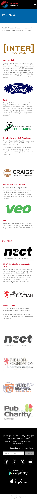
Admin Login (18, 498)
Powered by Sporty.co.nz (18, 496)
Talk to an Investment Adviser (22, 194)
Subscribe (29, 453)
